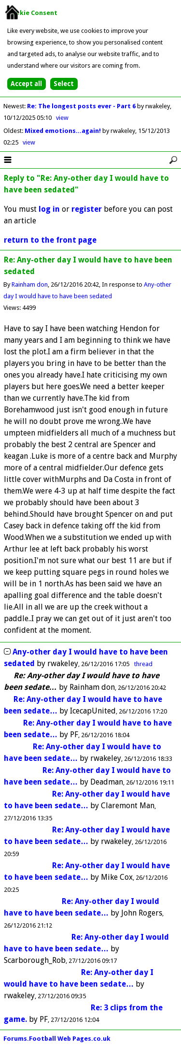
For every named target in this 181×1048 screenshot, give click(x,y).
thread (143, 664)
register (86, 209)
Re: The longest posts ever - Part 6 (82, 106)
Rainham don (30, 284)
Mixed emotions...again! (63, 130)
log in (49, 209)
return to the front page (50, 240)
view (62, 117)
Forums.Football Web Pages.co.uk (57, 1038)
